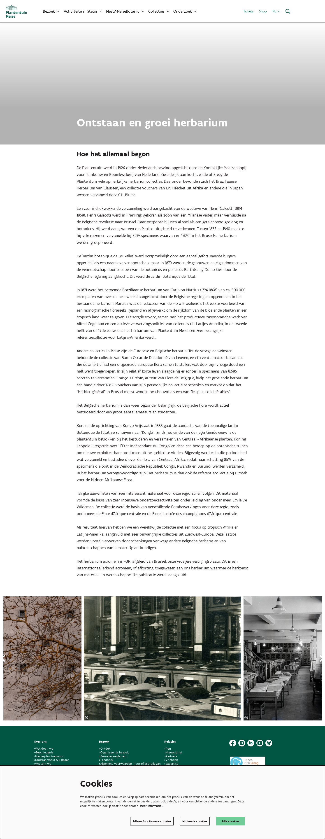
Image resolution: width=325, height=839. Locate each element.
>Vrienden (171, 760)
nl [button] (276, 11)
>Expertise (171, 764)
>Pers (168, 748)
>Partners (170, 756)
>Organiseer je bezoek (114, 752)
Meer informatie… (151, 806)
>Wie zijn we (42, 764)
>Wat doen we (43, 748)
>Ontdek (104, 748)
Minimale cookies (194, 821)
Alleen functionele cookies (152, 821)
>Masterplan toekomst (49, 756)
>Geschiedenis (43, 752)
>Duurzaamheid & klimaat (51, 760)
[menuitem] (74, 11)
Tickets (248, 11)
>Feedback (106, 760)
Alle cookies (230, 821)
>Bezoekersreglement (113, 756)
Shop (263, 11)
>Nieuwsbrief (173, 752)
